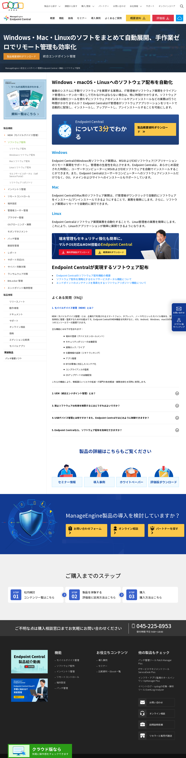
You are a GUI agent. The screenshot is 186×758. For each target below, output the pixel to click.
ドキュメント (16, 314)
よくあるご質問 (113, 18)
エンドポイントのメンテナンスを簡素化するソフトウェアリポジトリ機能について (101, 282)
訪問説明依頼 (151, 725)
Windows (59, 152)
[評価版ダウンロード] (164, 482)
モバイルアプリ (17, 346)
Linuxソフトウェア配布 (20, 167)
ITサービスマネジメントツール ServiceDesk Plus (153, 670)
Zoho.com (13, 6)
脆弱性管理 (13, 245)
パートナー (104, 6)
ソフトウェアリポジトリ (20, 182)
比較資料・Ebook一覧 (109, 671)
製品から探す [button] (50, 6)
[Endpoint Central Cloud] (179, 18)
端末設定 (12, 203)
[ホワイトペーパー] (131, 482)
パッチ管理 (13, 238)
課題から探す (71, 6)
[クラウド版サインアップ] (179, 323)
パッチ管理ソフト (13, 358)
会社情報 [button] (134, 6)
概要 (52, 18)
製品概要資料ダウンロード (21, 56)
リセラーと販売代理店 (155, 736)
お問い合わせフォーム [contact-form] (87, 528)
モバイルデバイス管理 (68, 660)
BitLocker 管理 (15, 280)
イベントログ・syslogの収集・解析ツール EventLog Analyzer (156, 688)
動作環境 (13, 308)
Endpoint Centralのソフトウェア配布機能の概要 (83, 275)
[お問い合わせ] (179, 309)
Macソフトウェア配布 (19, 161)
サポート (150, 6)
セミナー (82, 18)
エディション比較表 (19, 339)
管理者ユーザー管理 (18, 210)
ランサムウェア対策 (18, 273)
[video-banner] (29, 661)
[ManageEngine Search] (182, 6)
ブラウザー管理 (15, 217)
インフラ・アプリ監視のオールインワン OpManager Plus (156, 679)
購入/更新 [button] (86, 6)
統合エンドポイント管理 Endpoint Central (39, 68)
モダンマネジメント (18, 231)
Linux (56, 213)
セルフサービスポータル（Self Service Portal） (23, 175)
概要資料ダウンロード (113, 252)
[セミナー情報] (67, 482)
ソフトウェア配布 (72, 68)
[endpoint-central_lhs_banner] (24, 99)
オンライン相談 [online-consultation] (128, 528)
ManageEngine (12, 68)
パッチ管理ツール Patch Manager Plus (155, 662)
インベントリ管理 (17, 189)
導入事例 (96, 18)
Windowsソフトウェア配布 (22, 154)
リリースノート (17, 301)
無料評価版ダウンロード (78, 252)
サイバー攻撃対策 (17, 266)
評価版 (163, 18)
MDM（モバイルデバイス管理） (24, 135)
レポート (12, 252)
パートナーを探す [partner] (166, 528)
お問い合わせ (119, 6)
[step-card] (36, 595)
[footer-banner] (29, 690)
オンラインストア (167, 6)
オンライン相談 (17, 327)
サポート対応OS (16, 259)
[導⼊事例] (99, 482)
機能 (61, 18)
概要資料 (138, 18)
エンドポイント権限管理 (20, 287)
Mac (55, 187)
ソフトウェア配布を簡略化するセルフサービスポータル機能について (94, 279)
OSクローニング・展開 (19, 224)
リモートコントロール (19, 196)
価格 (70, 18)
